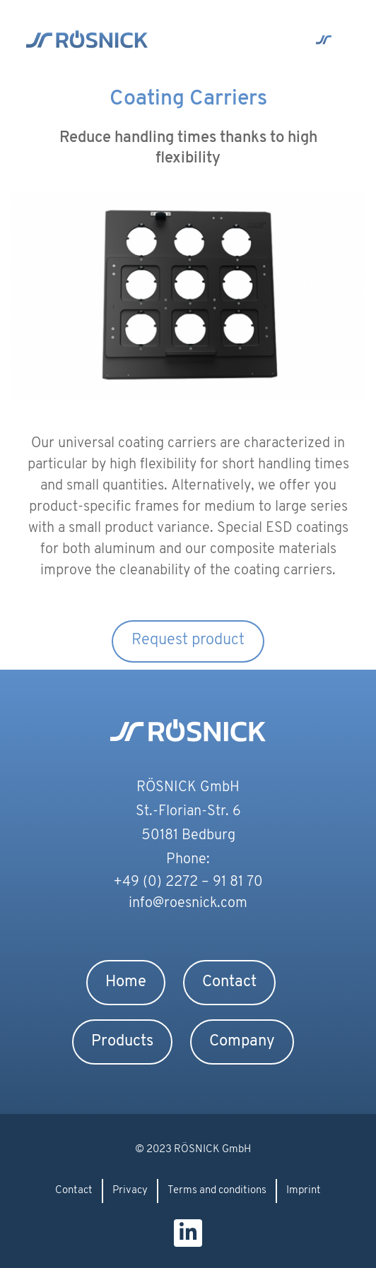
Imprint (303, 1190)
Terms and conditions (217, 1190)
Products (122, 1041)
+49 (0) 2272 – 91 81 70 (188, 882)
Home (125, 982)
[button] (323, 40)
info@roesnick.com (188, 903)
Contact (229, 982)
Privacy (130, 1190)
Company (242, 1041)
